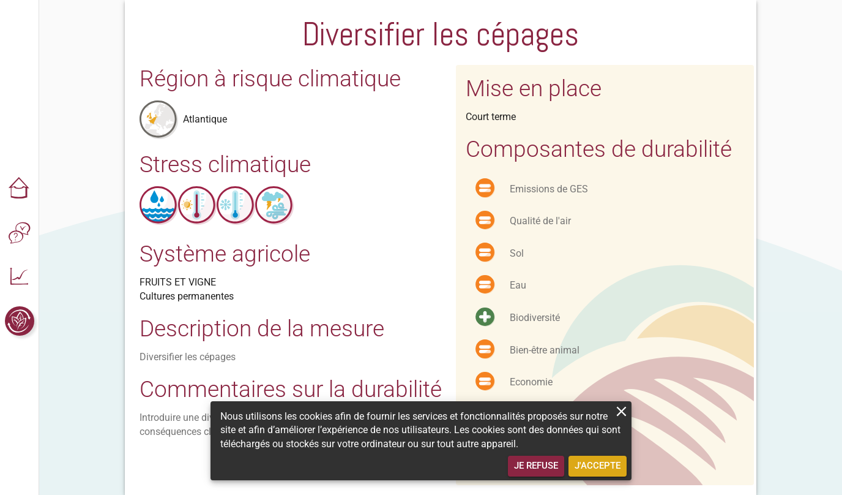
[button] (19, 188)
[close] (621, 411)
